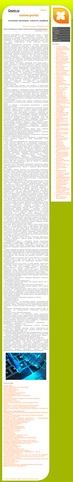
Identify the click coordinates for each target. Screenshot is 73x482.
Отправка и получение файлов (12, 423)
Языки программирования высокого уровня (16, 450)
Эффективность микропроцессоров (13, 411)
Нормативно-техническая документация (60, 144)
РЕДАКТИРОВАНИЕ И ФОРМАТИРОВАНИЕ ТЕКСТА (62, 125)
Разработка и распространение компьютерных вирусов (19, 440)
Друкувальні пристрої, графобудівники (14, 465)
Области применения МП (10, 390)
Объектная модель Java (61, 168)
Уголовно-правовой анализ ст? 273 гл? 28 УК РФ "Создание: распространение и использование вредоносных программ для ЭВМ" (26, 455)
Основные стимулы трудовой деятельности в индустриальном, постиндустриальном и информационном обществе (26, 418)
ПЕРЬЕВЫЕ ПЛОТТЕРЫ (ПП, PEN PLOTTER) (17, 443)
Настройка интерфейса (10, 444)
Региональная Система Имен (12, 446)
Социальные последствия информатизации (61, 79)
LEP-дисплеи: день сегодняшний (13, 436)
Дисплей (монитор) (9, 463)
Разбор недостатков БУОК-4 (62, 121)
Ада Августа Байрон (9, 460)
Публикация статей (43, 26)
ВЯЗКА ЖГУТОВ (61, 93)
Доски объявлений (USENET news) (13, 449)
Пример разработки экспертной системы (15, 422)
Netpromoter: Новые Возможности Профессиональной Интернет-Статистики (26, 459)
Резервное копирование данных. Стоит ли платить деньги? (21, 442)
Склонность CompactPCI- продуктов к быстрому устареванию (21, 398)
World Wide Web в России (11, 439)
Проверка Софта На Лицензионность (14, 428)
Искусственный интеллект (11, 461)
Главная (25, 26)
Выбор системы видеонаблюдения (13, 426)
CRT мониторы (7, 397)
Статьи (45, 31)
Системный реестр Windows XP (12, 453)
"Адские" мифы (7, 386)
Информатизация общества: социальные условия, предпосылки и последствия (63, 189)
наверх (36, 479)
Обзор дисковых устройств (11, 416)
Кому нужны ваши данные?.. (11, 394)
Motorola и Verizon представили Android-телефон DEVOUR (20, 402)
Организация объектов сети (11, 429)
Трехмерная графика (9, 433)
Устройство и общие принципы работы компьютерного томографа (62, 89)
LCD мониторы (7, 414)
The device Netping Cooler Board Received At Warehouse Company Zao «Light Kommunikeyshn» (63, 49)
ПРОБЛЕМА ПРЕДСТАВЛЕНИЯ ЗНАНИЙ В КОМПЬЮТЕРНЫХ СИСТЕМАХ (25, 412)
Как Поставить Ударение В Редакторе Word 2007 (62, 160)
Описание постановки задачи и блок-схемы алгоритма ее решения (23, 415)
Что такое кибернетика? (10, 425)
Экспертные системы (62, 132)
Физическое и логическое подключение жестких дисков (19, 407)
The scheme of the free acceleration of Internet (62, 173)
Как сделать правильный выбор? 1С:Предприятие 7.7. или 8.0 (21, 451)
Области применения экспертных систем (15, 435)
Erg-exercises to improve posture (63, 194)
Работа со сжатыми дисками (62, 134)
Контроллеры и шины (9, 388)
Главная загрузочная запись (11, 457)
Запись (5, 404)
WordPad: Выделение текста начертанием (15, 387)
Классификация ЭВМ (62, 112)
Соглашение (32, 26)
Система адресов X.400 (10, 447)
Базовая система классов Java (61, 171)
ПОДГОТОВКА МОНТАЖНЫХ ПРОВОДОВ (60, 110)
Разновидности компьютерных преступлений (16, 421)
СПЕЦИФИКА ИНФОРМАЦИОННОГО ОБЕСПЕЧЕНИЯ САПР (63, 177)
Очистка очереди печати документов (14, 393)
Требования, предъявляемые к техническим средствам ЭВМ (63, 84)
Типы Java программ (62, 114)
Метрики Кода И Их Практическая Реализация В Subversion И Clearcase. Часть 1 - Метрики (63, 69)
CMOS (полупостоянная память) (63, 103)
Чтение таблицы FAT (9, 391)
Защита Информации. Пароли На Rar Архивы (17, 395)
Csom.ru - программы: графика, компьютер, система (19, 479)
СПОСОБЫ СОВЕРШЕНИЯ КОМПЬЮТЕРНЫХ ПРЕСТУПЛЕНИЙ (61, 96)
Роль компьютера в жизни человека (61, 197)
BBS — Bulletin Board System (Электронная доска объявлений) (62, 59)
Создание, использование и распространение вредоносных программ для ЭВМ (26, 409)
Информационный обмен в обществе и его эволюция (63, 75)
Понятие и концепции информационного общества (62, 139)
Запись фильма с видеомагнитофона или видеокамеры (19, 437)
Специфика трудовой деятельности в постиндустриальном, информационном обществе (62, 182)
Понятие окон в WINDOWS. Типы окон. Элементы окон (63, 165)
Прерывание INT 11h (9, 400)
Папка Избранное (8, 432)
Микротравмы (60, 136)
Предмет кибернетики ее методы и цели (62, 100)
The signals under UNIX (62, 192)
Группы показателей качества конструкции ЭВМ (62, 129)
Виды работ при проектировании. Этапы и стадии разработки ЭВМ (63, 148)
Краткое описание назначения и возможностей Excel (62, 55)
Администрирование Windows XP (62, 119)
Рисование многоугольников (11, 430)
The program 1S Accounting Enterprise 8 (62, 106)
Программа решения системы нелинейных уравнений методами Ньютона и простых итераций (62, 154)
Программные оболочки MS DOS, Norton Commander (63, 64)
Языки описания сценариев (11, 401)
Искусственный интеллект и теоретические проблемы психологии (22, 464)
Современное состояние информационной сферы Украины (21, 405)
